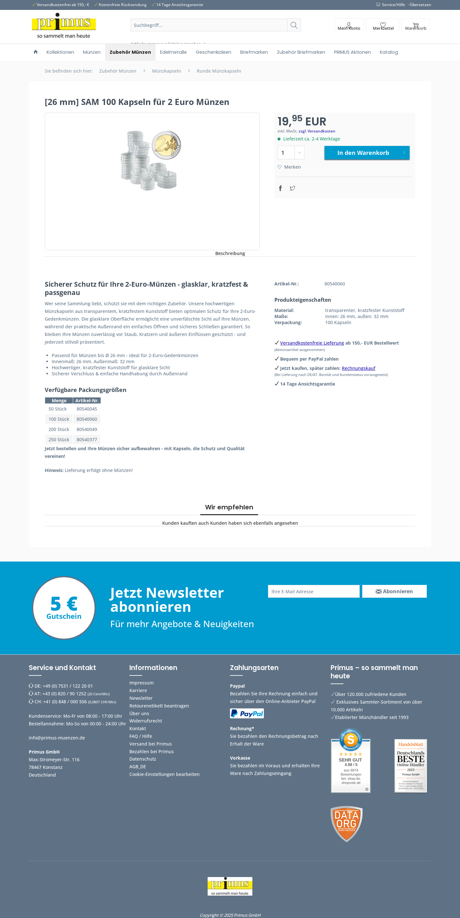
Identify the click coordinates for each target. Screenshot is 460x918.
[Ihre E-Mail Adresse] (314, 591)
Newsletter (141, 698)
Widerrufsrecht (145, 721)
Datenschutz (142, 759)
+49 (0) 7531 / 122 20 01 (68, 686)
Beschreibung (230, 253)
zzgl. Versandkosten (317, 131)
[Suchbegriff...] (216, 25)
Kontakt (137, 728)
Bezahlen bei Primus (151, 751)
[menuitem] (216, 33)
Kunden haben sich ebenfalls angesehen (254, 523)
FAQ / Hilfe (140, 736)
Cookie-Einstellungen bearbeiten (164, 774)
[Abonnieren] (394, 591)
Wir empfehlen (229, 507)
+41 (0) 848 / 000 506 (65, 701)
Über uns (139, 713)
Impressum (141, 683)
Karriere (138, 690)
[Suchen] (294, 25)
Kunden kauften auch (185, 523)
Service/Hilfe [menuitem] (391, 4)
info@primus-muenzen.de (57, 738)
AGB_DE (137, 766)
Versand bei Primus (150, 744)
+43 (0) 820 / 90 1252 (64, 693)
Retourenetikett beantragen (159, 706)
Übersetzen (420, 4)
